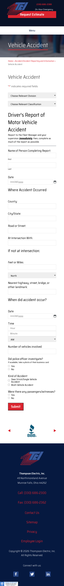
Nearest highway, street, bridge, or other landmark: (29, 285)
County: (12, 201)
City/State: (14, 213)
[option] (32, 430)
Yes (13, 366)
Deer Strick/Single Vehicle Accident (24, 380)
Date (11, 177)
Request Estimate (32, 14)
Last (9, 168)
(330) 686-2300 (44, 4)
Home (10, 61)
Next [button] (55, 430)
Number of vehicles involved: (25, 346)
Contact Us (32, 512)
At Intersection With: (20, 238)
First (9, 159)
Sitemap (32, 522)
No (12, 369)
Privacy (32, 531)
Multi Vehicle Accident (22, 385)
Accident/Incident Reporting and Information (34, 61)
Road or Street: (17, 226)
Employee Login (32, 541)
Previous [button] (9, 430)
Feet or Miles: (16, 262)
